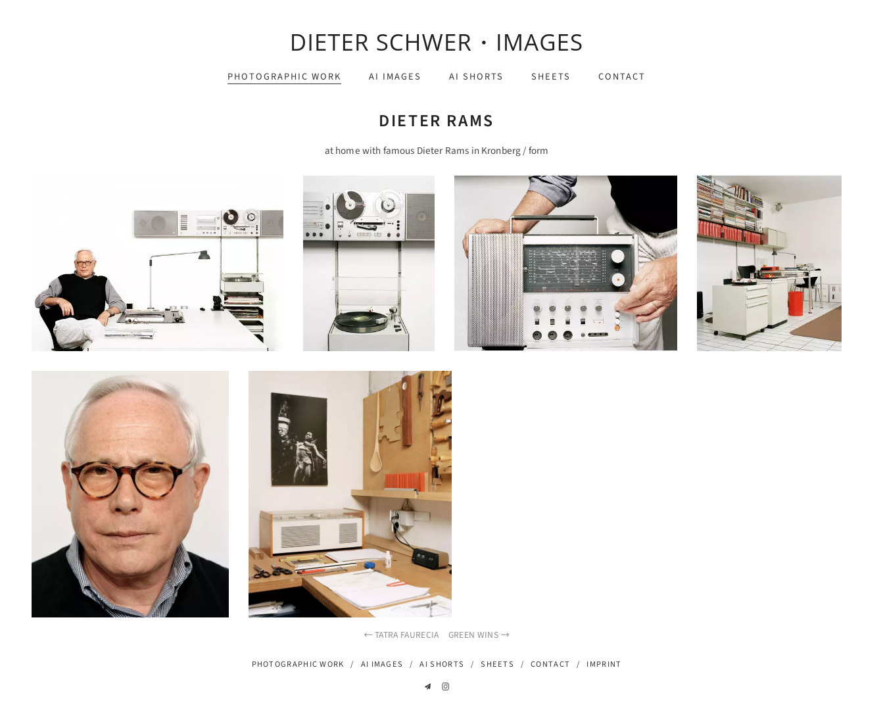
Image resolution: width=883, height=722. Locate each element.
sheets (551, 77)
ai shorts (476, 77)
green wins (479, 635)
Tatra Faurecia (401, 635)
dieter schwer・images (436, 41)
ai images (395, 77)
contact (622, 77)
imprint (603, 664)
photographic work (284, 77)
